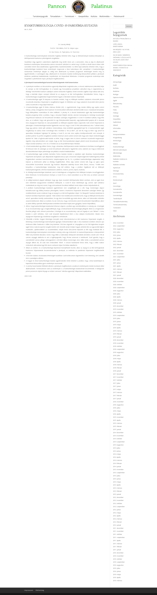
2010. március (117, 580)
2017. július (116, 383)
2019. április (117, 328)
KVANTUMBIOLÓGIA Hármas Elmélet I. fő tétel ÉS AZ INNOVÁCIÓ (122, 67)
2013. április (117, 485)
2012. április (117, 516)
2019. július (116, 318)
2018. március (117, 365)
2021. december (118, 251)
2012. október (117, 503)
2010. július (116, 568)
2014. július (116, 448)
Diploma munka (118, 97)
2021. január (117, 275)
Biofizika (116, 88)
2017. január (117, 399)
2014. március (117, 460)
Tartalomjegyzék (40, 17)
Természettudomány (120, 205)
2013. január (117, 494)
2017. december (118, 374)
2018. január (117, 371)
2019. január (117, 337)
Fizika (115, 110)
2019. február (117, 334)
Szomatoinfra (117, 189)
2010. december (118, 553)
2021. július (116, 260)
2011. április (117, 540)
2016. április (117, 414)
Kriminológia (117, 141)
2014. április (117, 457)
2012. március (117, 519)
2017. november (118, 377)
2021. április (117, 266)
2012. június (117, 510)
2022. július (116, 232)
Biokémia (116, 91)
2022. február (117, 244)
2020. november (118, 281)
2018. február (117, 368)
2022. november (118, 223)
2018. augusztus (118, 352)
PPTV (115, 177)
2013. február (117, 491)
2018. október (117, 346)
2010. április (117, 577)
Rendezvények (117, 180)
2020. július (116, 294)
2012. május (117, 513)
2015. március (117, 423)
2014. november (118, 436)
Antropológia (117, 82)
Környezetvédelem (119, 134)
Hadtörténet (117, 122)
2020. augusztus (118, 291)
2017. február (117, 395)
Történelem (117, 208)
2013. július (116, 476)
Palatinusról (119, 17)
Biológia (115, 94)
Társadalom (55, 17)
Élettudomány (117, 104)
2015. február (117, 426)
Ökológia (116, 171)
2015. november (118, 417)
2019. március (117, 331)
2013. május (117, 482)
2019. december (118, 306)
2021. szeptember (119, 257)
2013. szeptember (119, 473)
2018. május (117, 358)
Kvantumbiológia (118, 147)
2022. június (117, 235)
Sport (115, 183)
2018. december (118, 340)
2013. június (117, 479)
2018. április (117, 362)
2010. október (117, 559)
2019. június (117, 321)
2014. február (117, 463)
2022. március (117, 241)
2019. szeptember (119, 315)
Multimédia (104, 17)
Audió (115, 85)
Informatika (117, 128)
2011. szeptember (119, 537)
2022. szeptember (119, 226)
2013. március (117, 488)
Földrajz (115, 113)
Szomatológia (117, 195)
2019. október (117, 312)
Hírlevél (115, 125)
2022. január (117, 247)
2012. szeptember (119, 506)
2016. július (116, 408)
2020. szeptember (119, 287)
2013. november (118, 469)
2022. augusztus (118, 229)
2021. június (117, 263)
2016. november (118, 402)
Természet (69, 17)
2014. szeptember (119, 442)
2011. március (117, 544)
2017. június (117, 386)
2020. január (117, 303)
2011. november (118, 531)
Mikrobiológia (117, 153)
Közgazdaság (117, 137)
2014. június (117, 451)
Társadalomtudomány (120, 201)
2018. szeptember (119, 349)
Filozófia (116, 107)
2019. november (118, 309)
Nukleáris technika (119, 165)
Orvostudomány (118, 174)
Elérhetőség (40, 590)
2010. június (117, 571)
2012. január (117, 525)
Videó (115, 211)
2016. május (117, 411)
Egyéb (115, 100)
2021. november (118, 254)
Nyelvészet (116, 168)
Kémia (115, 131)
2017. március (117, 392)
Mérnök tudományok (120, 150)
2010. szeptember (119, 562)
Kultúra (94, 17)
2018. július (116, 355)
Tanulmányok (117, 198)
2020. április (117, 297)
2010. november (118, 556)
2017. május (117, 389)
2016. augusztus (118, 405)
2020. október (117, 284)
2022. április (117, 238)
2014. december (118, 432)
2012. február (117, 522)
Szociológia (116, 186)
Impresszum (28, 590)
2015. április (117, 420)
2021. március (117, 269)
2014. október (117, 439)
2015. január (117, 429)
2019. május (117, 325)
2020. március (117, 300)
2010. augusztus (118, 565)
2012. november (118, 500)
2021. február (117, 272)
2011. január (117, 550)
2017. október (117, 380)
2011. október (117, 534)
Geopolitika (83, 17)
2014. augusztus (118, 445)
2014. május (117, 454)
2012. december (118, 497)
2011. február (117, 547)
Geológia (116, 116)
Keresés (128, 26)
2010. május (117, 574)
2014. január (117, 466)
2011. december (118, 528)
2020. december (118, 278)
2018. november (118, 343)
